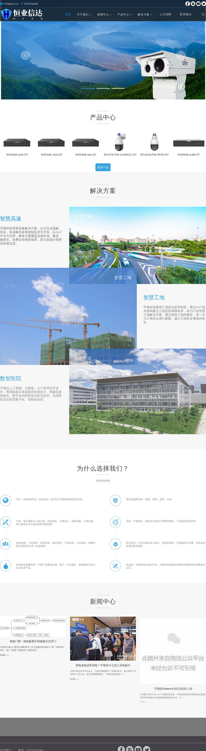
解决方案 (145, 14)
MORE (3, 655)
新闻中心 (104, 14)
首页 (68, 14)
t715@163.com (11, 3)
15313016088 (31, 3)
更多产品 (103, 171)
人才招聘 (165, 14)
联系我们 (186, 14)
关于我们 (84, 14)
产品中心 (125, 14)
